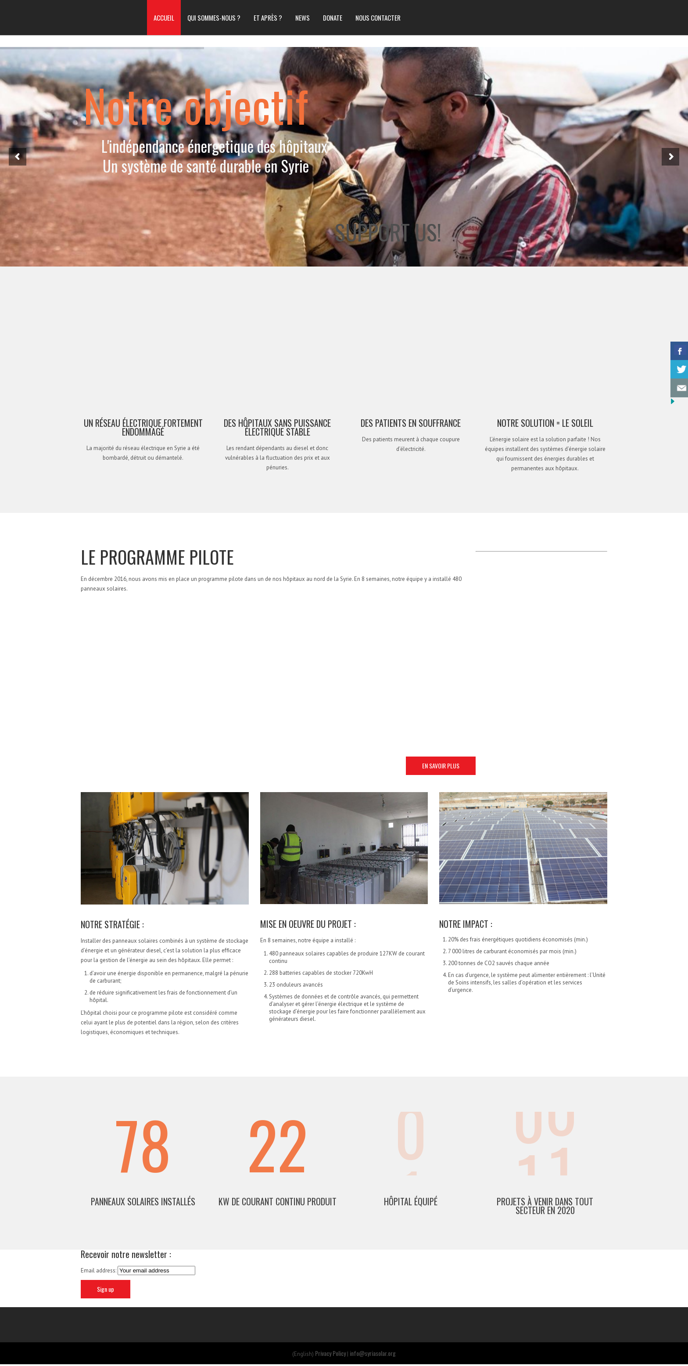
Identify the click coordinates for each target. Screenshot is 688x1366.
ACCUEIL (164, 17)
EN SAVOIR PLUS (440, 765)
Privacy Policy (330, 1354)
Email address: (99, 1271)
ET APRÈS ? (268, 17)
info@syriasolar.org (373, 1354)
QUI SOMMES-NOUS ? (213, 17)
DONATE (332, 17)
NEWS (302, 17)
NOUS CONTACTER (378, 17)
